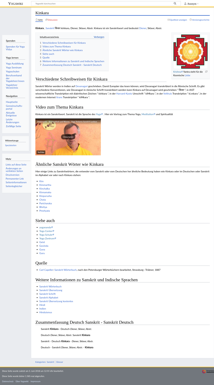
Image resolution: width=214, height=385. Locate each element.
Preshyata (44, 210)
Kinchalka (44, 188)
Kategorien (40, 362)
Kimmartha (45, 184)
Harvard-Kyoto (124, 93)
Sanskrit (50, 28)
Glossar (59, 362)
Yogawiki (15, 3)
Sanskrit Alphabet (48, 297)
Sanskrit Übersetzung (50, 290)
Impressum (36, 381)
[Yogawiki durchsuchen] (106, 3)
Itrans (59, 97)
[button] (68, 137)
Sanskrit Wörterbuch (65, 269)
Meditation (147, 114)
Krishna (177, 71)
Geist (42, 242)
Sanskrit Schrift (47, 293)
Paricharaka (45, 203)
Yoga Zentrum (46, 238)
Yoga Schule (45, 234)
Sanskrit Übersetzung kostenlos (56, 301)
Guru (42, 253)
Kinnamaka (45, 192)
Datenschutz (8, 381)
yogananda (45, 227)
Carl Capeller (46, 269)
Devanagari (81, 86)
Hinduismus (45, 312)
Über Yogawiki (22, 381)
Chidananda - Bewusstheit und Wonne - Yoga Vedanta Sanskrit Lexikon (67, 121)
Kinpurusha (45, 195)
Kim (41, 181)
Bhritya (43, 206)
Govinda (43, 245)
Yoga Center (45, 231)
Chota (42, 199)
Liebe (187, 75)
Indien (42, 308)
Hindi (42, 304)
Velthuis (167, 93)
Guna (42, 249)
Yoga (98, 114)
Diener (142, 28)
